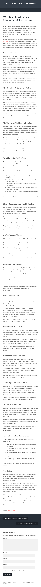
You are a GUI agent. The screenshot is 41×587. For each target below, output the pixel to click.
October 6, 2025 (7, 22)
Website (5, 564)
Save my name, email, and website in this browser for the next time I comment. (19, 570)
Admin (14, 22)
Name (5, 552)
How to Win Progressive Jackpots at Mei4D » (27, 523)
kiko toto (5, 41)
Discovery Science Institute (20, 4)
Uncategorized (11, 510)
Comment (6, 538)
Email (5, 558)
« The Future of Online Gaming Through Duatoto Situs (16, 518)
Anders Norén (31, 582)
